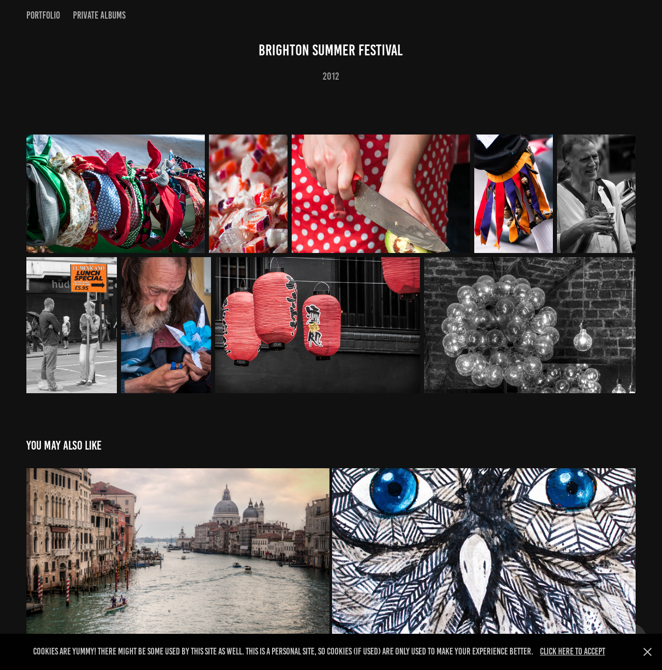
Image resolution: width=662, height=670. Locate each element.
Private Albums (99, 15)
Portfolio (43, 15)
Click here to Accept (572, 651)
